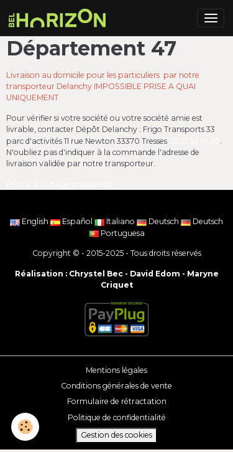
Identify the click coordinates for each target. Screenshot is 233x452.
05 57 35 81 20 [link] (194, 141)
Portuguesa (117, 233)
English (30, 221)
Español (72, 221)
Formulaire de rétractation (117, 401)
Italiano (115, 221)
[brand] (59, 18)
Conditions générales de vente (116, 385)
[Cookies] (25, 427)
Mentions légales (116, 370)
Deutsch (159, 221)
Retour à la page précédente (60, 184)
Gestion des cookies (116, 435)
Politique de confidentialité (117, 417)
